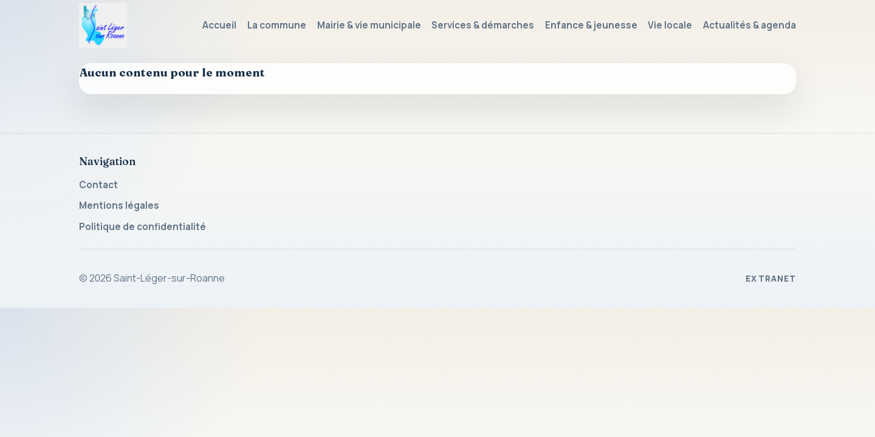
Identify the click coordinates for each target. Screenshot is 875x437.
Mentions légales (119, 205)
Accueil (219, 25)
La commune (276, 25)
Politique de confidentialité (142, 226)
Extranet (771, 278)
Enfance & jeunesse (591, 25)
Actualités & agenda (749, 25)
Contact (98, 184)
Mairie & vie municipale (369, 25)
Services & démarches (482, 25)
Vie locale (670, 25)
